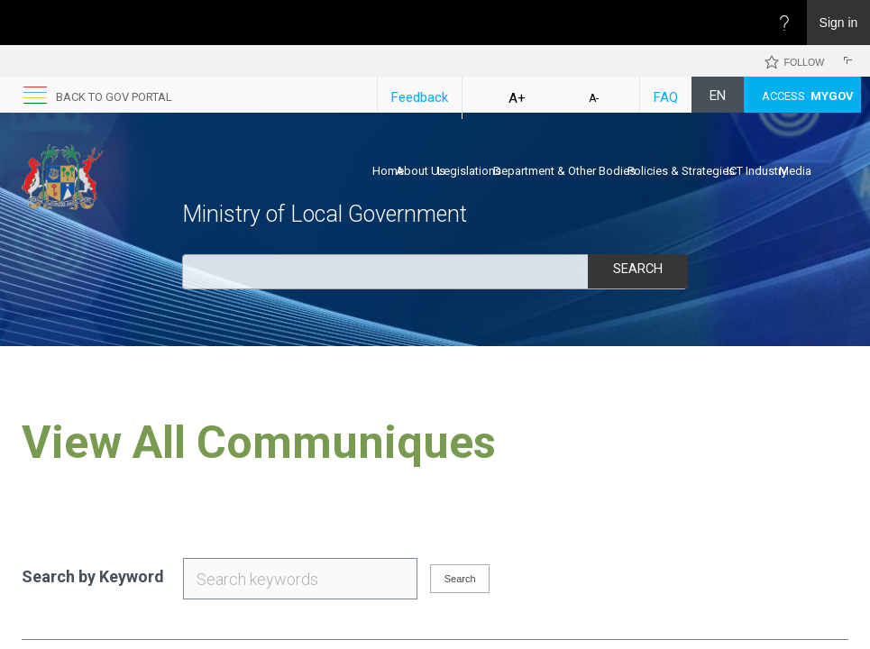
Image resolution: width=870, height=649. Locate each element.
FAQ (666, 97)
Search (637, 269)
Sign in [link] (839, 22)
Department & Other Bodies (564, 171)
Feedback (419, 97)
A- (594, 98)
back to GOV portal (114, 97)
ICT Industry (757, 171)
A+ (517, 98)
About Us (420, 171)
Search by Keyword (93, 576)
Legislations (469, 171)
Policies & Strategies (681, 171)
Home (388, 171)
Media (795, 171)
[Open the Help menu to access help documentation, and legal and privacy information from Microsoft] (784, 22)
